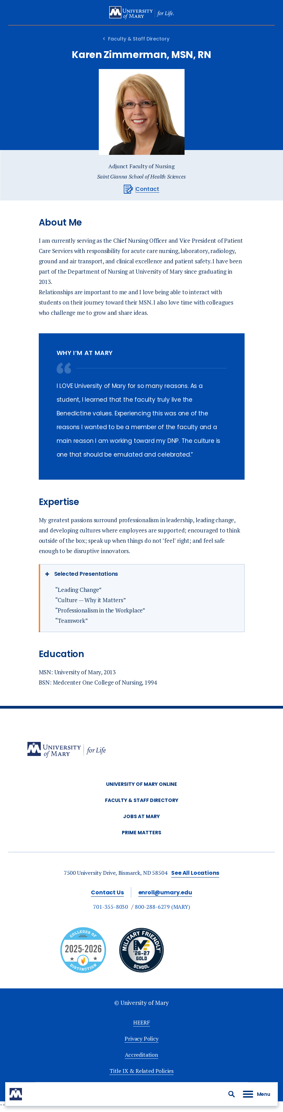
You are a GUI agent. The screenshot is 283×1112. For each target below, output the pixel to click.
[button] (231, 1094)
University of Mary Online (141, 784)
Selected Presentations (86, 574)
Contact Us (107, 892)
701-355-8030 (110, 906)
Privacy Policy (141, 1038)
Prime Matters (141, 832)
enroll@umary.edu (165, 892)
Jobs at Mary (141, 816)
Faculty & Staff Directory (138, 38)
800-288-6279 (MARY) (162, 906)
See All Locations (195, 873)
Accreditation (141, 1054)
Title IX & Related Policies (141, 1071)
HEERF (141, 1022)
